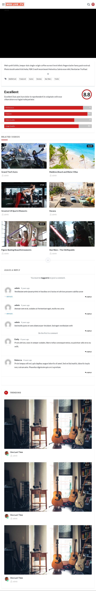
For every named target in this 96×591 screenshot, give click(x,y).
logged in (45, 278)
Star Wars (48, 79)
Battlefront (12, 79)
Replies (8, 297)
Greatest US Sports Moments (14, 211)
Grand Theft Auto (9, 172)
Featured (23, 79)
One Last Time (16, 452)
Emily (16, 339)
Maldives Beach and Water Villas (63, 172)
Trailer (57, 79)
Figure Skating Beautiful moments (16, 250)
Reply (88, 297)
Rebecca (18, 360)
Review (39, 79)
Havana (52, 211)
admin (17, 288)
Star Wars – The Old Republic (62, 250)
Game (31, 79)
